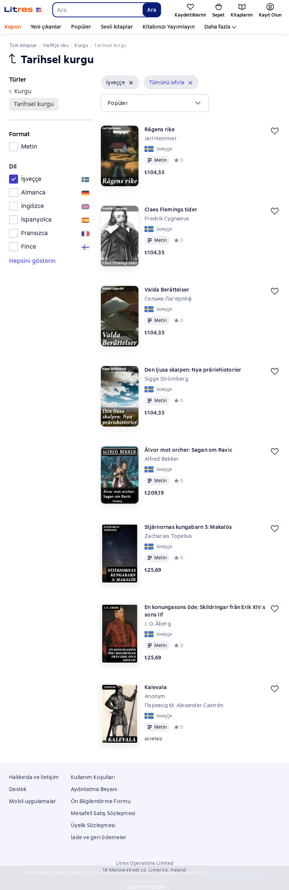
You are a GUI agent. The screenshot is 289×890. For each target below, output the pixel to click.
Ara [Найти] (151, 9)
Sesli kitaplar (117, 26)
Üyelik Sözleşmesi (93, 825)
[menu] (155, 103)
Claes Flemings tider (170, 209)
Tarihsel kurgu (34, 104)
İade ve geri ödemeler (98, 837)
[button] (120, 82)
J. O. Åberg (157, 623)
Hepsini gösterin (32, 261)
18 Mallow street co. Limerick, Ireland (144, 870)
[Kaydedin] (274, 131)
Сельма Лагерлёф (168, 298)
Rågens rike (159, 129)
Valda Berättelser (166, 289)
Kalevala (155, 687)
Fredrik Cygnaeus (166, 218)
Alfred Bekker (161, 459)
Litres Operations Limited (144, 863)
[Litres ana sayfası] (23, 10)
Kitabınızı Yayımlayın (169, 26)
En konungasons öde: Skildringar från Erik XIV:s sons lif (204, 611)
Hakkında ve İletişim (34, 777)
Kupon (13, 26)
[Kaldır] (131, 83)
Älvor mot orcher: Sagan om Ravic (188, 450)
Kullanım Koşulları (93, 777)
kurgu (20, 91)
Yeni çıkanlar (45, 26)
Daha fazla (217, 26)
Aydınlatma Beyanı (94, 789)
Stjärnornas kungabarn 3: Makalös (188, 527)
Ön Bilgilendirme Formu (101, 801)
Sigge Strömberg (166, 378)
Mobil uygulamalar (32, 801)
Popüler (81, 26)
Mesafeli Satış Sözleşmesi (103, 813)
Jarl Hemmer (160, 138)
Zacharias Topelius (168, 536)
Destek (18, 789)
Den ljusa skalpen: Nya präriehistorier (193, 369)
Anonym (155, 696)
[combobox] (97, 10)
